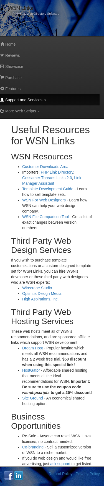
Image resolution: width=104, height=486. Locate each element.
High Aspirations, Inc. (40, 299)
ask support (60, 464)
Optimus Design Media (42, 293)
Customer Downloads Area (45, 166)
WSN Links (20, 7)
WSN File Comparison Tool (45, 216)
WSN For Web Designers (44, 200)
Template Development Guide (47, 189)
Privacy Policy (88, 474)
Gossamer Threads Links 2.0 (47, 178)
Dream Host (32, 348)
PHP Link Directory (57, 172)
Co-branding (33, 447)
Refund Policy (60, 474)
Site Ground (32, 398)
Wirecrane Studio (37, 288)
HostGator (31, 370)
